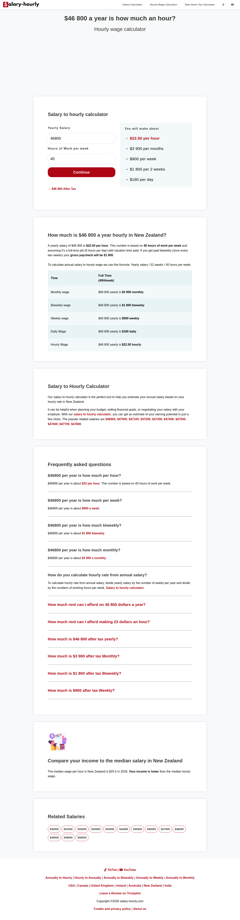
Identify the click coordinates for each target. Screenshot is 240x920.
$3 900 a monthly (94, 558)
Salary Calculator (132, 4)
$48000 (179, 829)
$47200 (145, 419)
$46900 (110, 419)
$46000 (151, 829)
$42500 (96, 829)
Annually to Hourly (58, 877)
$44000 (123, 829)
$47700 (64, 424)
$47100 (134, 419)
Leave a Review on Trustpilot (120, 893)
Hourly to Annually (88, 877)
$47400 (169, 419)
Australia (134, 885)
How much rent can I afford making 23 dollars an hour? (99, 622)
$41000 (68, 829)
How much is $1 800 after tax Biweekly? (84, 673)
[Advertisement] (120, 63)
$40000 (54, 829)
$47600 (53, 424)
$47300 (157, 419)
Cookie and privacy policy (112, 908)
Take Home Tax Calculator (200, 4)
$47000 (122, 419)
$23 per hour (91, 483)
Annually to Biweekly (119, 877)
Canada (82, 885)
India (167, 885)
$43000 (109, 829)
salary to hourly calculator (92, 414)
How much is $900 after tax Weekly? (81, 690)
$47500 (180, 419)
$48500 (54, 837)
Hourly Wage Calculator (163, 4)
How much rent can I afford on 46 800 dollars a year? (97, 604)
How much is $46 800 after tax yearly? (83, 639)
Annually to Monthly (180, 877)
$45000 (137, 829)
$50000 (82, 837)
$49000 (68, 837)
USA (71, 885)
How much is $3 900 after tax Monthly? (84, 656)
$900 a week (90, 508)
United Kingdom (102, 885)
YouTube (127, 869)
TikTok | (111, 869)
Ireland (121, 885)
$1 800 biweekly (93, 533)
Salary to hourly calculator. (125, 587)
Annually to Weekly (149, 877)
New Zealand (153, 885)
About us (139, 908)
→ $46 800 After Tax (62, 188)
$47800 (76, 424)
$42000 (82, 829)
